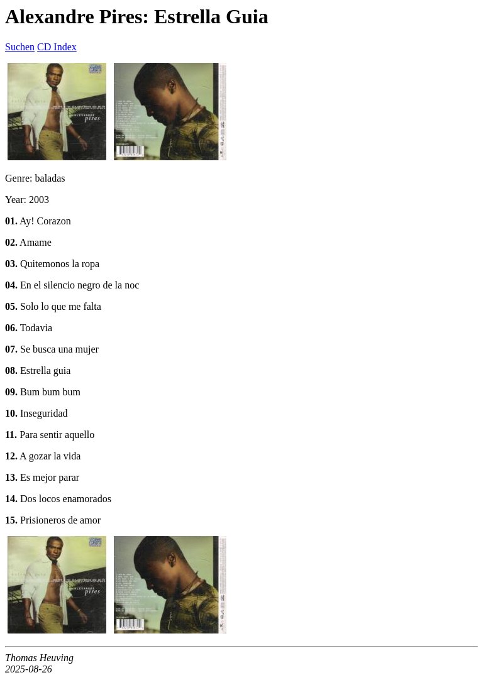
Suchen (20, 46)
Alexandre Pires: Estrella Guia (137, 16)
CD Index (57, 46)
